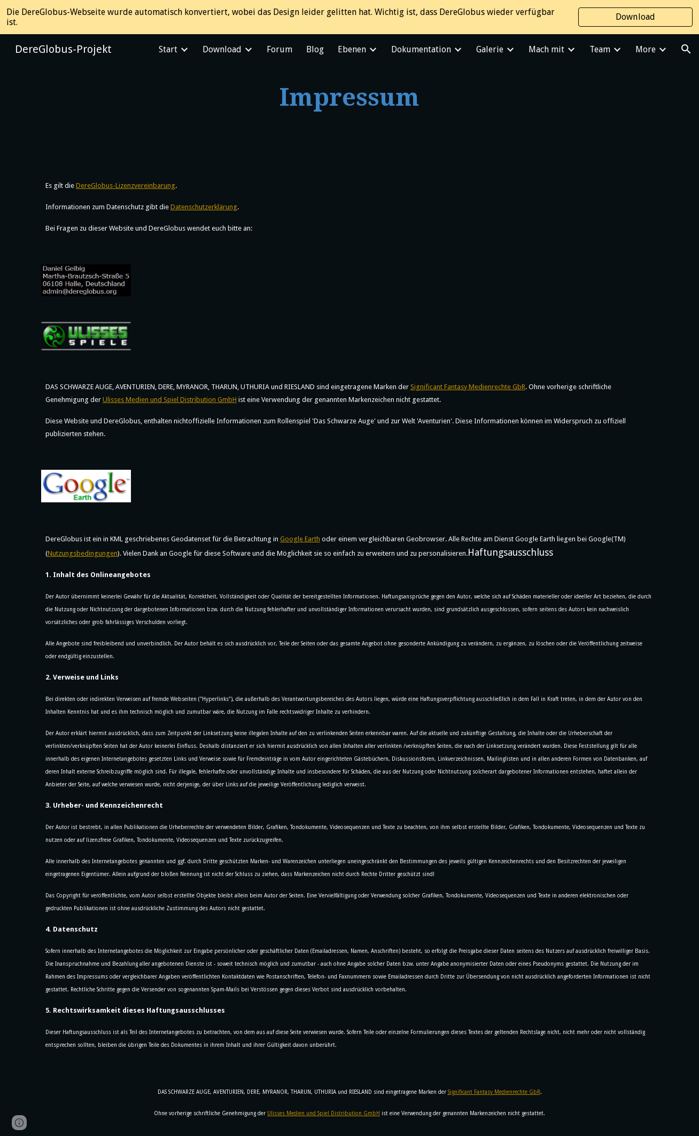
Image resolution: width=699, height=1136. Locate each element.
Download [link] (222, 49)
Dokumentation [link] (421, 49)
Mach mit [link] (546, 49)
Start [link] (168, 49)
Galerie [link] (489, 49)
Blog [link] (315, 49)
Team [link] (599, 49)
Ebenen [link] (352, 49)
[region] (349, 17)
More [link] (645, 49)
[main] (349, 98)
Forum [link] (279, 49)
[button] (686, 49)
